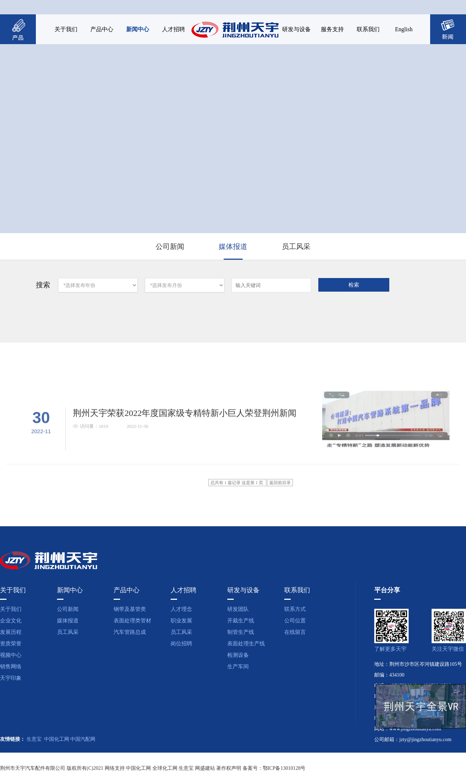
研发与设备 (296, 29)
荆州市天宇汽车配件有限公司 (32, 768)
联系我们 (368, 29)
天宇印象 (11, 678)
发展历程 (11, 632)
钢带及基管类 (130, 609)
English (404, 29)
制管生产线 (240, 632)
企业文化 (11, 620)
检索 (353, 285)
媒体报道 (233, 246)
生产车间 (238, 666)
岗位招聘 (181, 643)
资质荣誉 (11, 643)
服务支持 (332, 29)
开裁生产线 (240, 620)
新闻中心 (137, 29)
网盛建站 (205, 768)
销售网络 (11, 666)
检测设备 (238, 655)
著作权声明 (228, 768)
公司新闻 (170, 246)
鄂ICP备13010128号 (284, 768)
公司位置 (295, 620)
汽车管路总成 (130, 632)
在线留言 (295, 632)
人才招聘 (173, 29)
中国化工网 (56, 739)
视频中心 (11, 655)
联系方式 (295, 609)
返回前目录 (280, 508)
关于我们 (65, 29)
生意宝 (34, 739)
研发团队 (238, 609)
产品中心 (101, 29)
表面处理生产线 (246, 643)
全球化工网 (164, 768)
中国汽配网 (82, 739)
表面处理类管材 (132, 620)
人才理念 (181, 609)
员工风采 (296, 246)
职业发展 (181, 620)
